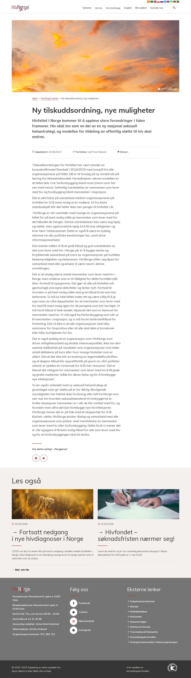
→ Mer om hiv (20, 569)
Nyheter (87, 7)
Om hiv (98, 7)
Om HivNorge (113, 7)
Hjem (35, 98)
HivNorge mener (49, 98)
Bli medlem (141, 7)
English (128, 7)
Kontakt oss (156, 7)
